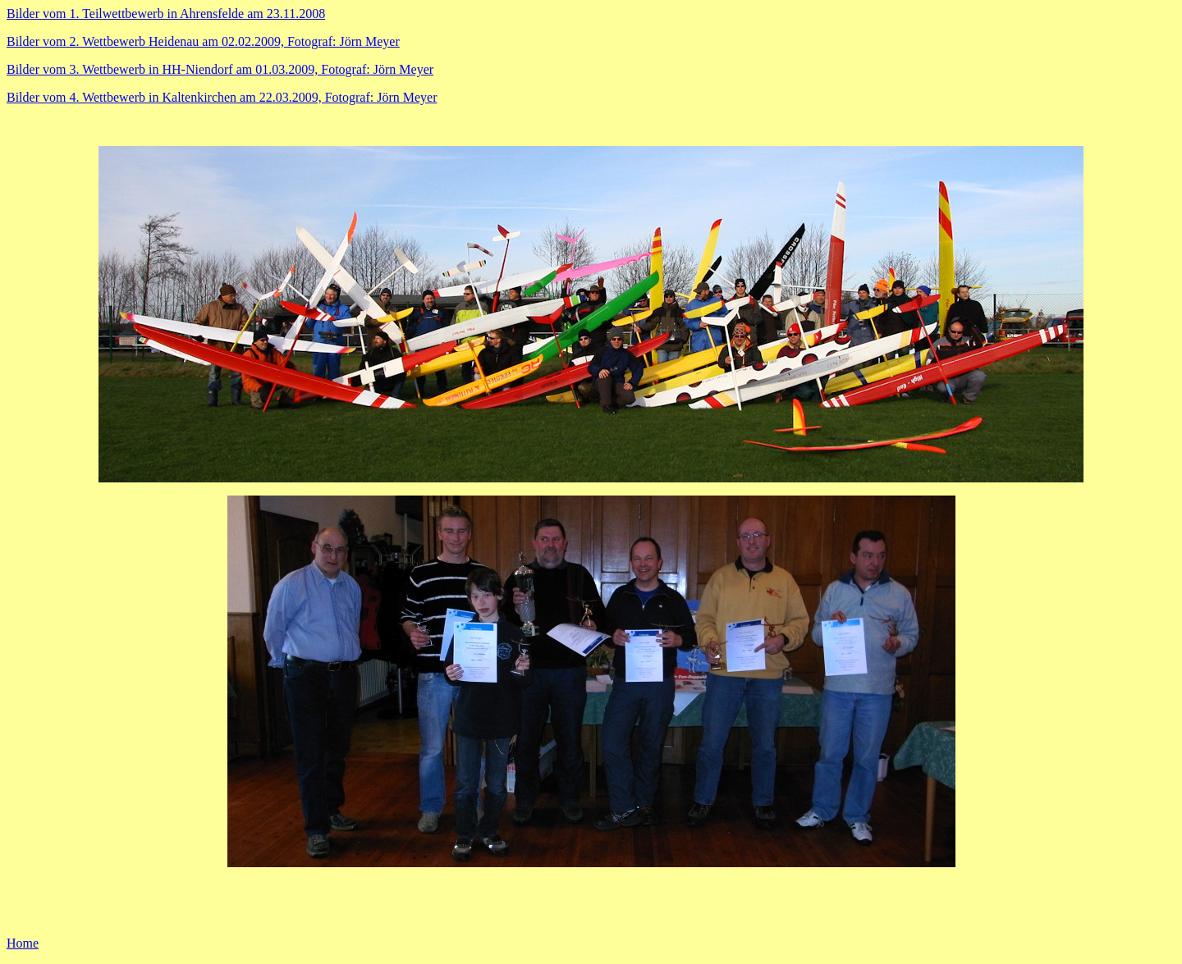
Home (23, 943)
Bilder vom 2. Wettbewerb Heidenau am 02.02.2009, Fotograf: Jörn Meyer (203, 41)
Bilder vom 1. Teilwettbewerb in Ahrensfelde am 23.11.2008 (166, 14)
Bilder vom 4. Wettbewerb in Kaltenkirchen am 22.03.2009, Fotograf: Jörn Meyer (222, 97)
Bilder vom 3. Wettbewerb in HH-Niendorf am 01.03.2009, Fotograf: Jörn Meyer (220, 69)
